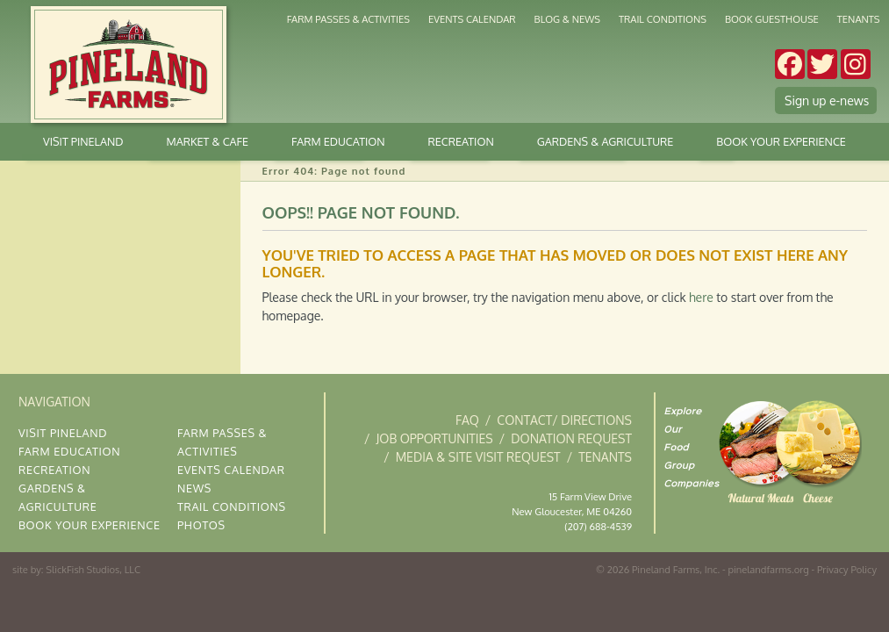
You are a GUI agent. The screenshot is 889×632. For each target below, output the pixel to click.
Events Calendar (472, 18)
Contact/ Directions (564, 420)
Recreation (461, 141)
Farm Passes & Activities (348, 18)
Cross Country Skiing (317, 92)
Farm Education (338, 141)
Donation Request (571, 438)
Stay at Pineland (454, 92)
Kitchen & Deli (405, 92)
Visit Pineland (83, 141)
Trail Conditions (662, 18)
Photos (201, 525)
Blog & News (567, 18)
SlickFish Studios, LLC (93, 569)
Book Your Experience (781, 141)
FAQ (467, 420)
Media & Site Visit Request (478, 457)
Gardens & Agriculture (273, 92)
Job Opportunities (434, 438)
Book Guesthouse (772, 18)
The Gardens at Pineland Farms (593, 92)
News (194, 488)
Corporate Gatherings (504, 92)
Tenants (858, 18)
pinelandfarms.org (768, 569)
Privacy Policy (847, 569)
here (701, 297)
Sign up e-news (827, 100)
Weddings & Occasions (550, 92)
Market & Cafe (361, 92)
